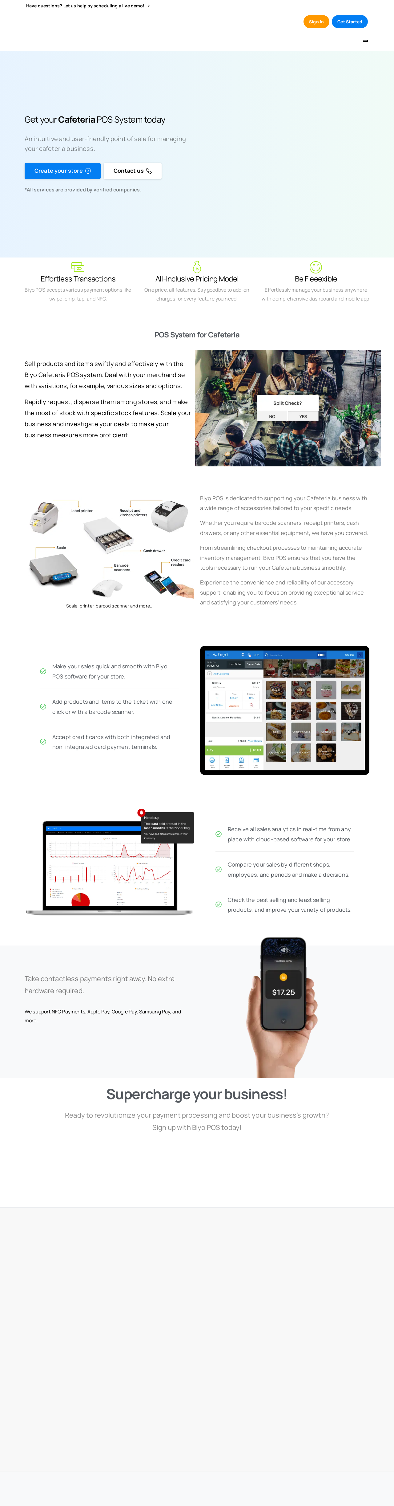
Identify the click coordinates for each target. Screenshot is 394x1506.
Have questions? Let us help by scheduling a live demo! (88, 6)
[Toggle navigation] (365, 41)
